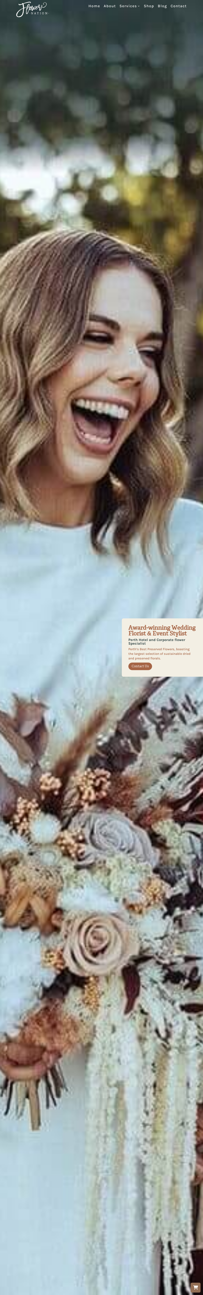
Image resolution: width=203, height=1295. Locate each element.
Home (94, 6)
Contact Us (140, 666)
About (110, 6)
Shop (149, 6)
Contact (179, 6)
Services (128, 6)
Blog (162, 6)
